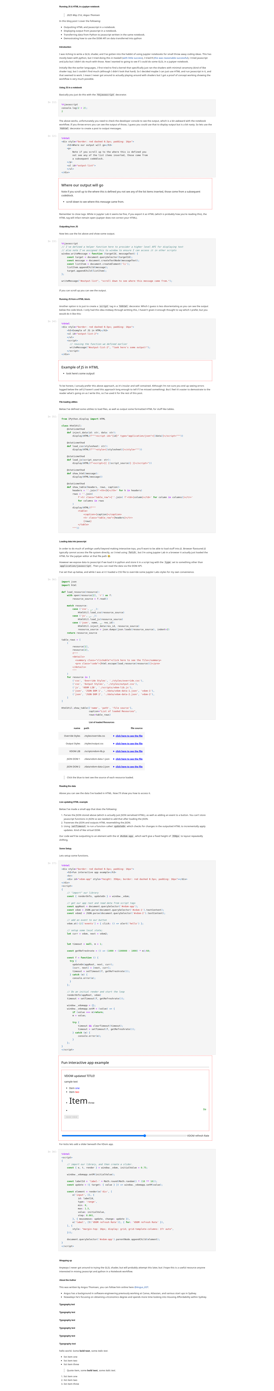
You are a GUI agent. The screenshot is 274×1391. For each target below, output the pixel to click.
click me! (70, 1102)
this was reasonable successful (171, 57)
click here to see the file (129, 735)
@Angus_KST (141, 1287)
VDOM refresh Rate (198, 1135)
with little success (132, 57)
